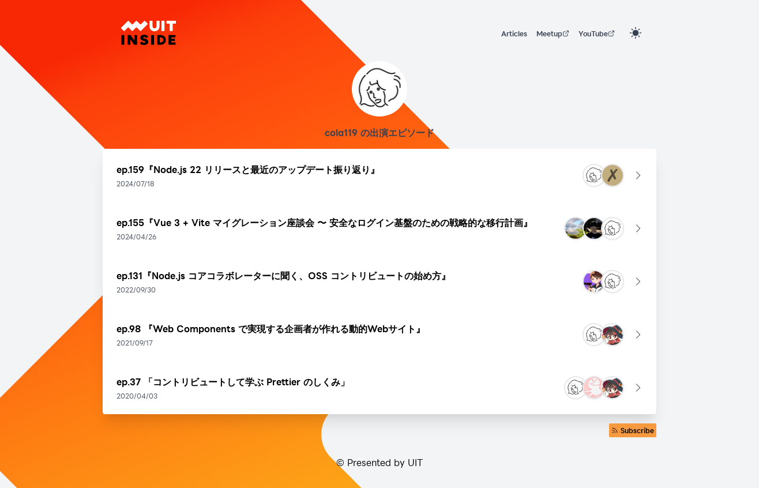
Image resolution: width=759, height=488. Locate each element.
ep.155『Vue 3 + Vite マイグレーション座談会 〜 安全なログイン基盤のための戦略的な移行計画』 (324, 222)
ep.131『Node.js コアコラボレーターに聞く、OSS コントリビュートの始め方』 (283, 275)
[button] (379, 175)
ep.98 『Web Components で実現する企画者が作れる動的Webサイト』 (271, 328)
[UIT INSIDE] (148, 33)
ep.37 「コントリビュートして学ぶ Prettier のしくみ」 (233, 382)
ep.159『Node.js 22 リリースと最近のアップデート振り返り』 (248, 169)
